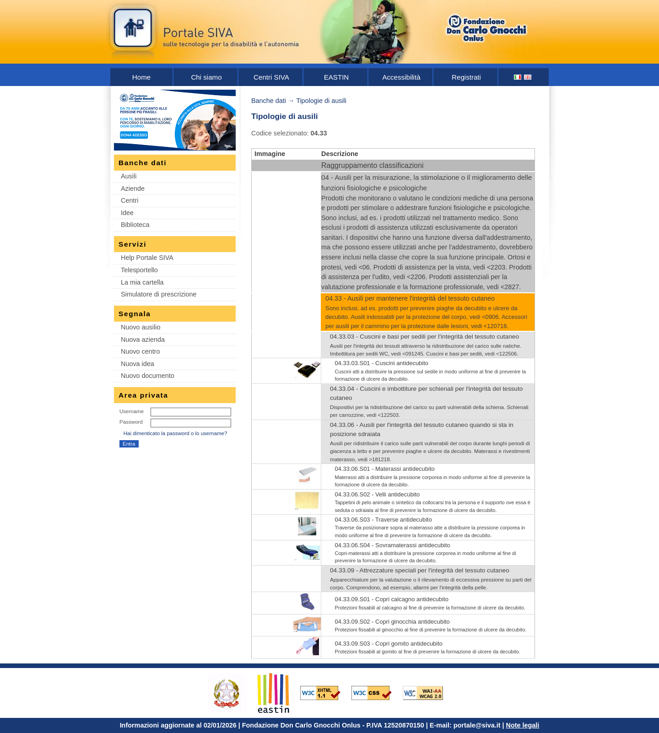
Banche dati (268, 100)
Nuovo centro (140, 351)
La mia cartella (142, 282)
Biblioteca (135, 224)
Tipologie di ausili (321, 100)
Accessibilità (401, 77)
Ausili (128, 176)
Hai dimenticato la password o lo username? (175, 433)
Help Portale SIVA (147, 257)
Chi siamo (206, 77)
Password (131, 422)
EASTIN (336, 77)
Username (131, 411)
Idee (127, 212)
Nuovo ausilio (140, 327)
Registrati (466, 77)
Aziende (133, 188)
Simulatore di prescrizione (159, 294)
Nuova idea (137, 363)
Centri (129, 200)
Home (141, 77)
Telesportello (139, 270)
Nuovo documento (147, 375)
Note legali (523, 725)
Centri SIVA (271, 77)
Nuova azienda (143, 339)
